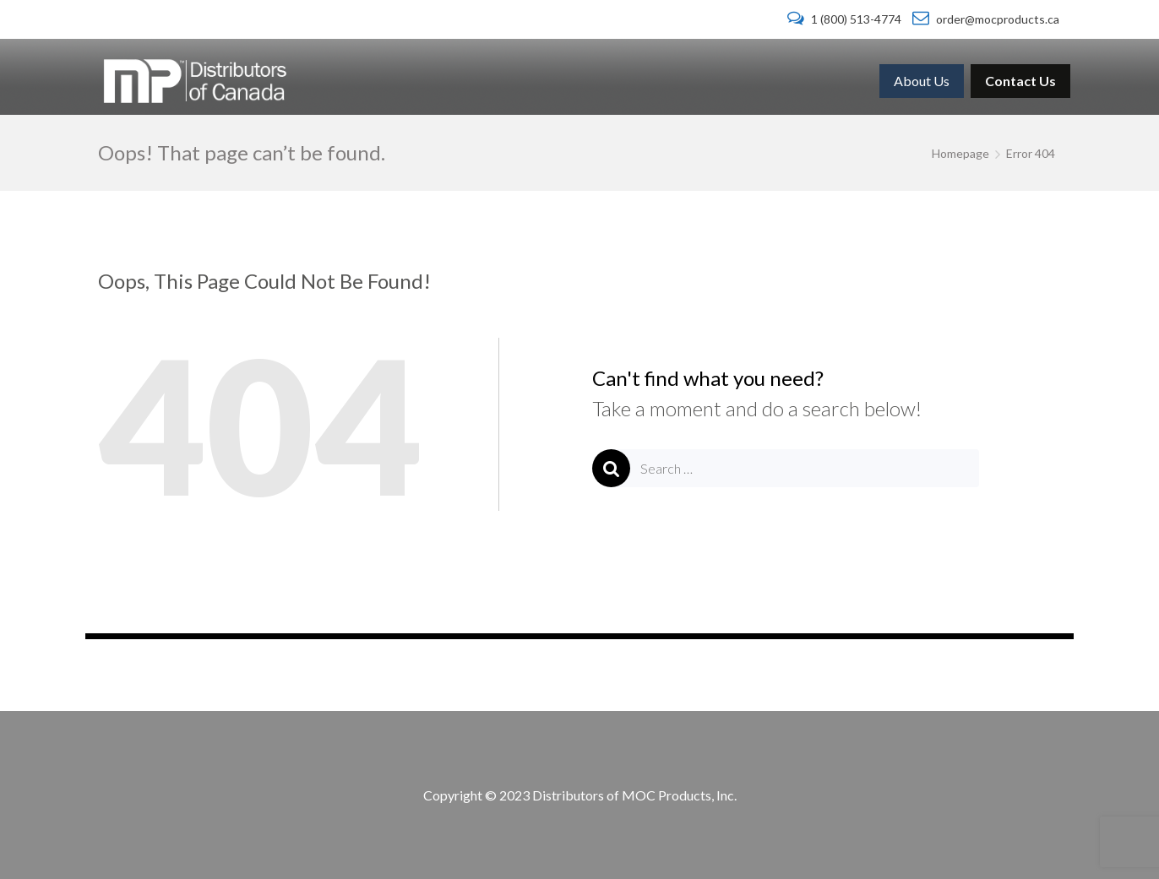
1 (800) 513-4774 (845, 19)
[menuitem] (921, 81)
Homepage (960, 153)
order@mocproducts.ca (985, 19)
